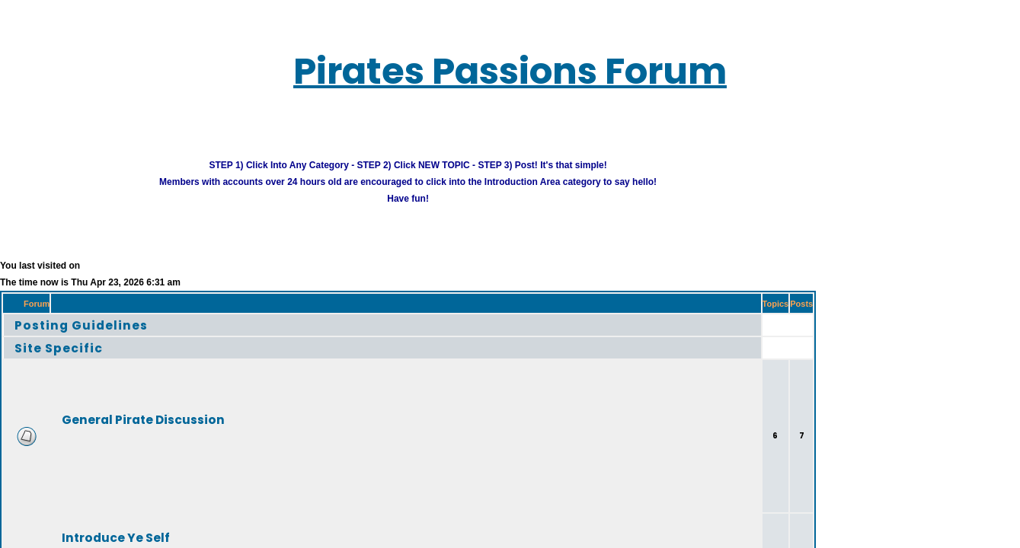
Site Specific (46, 339)
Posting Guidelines (64, 316)
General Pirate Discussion (118, 410)
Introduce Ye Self (96, 528)
